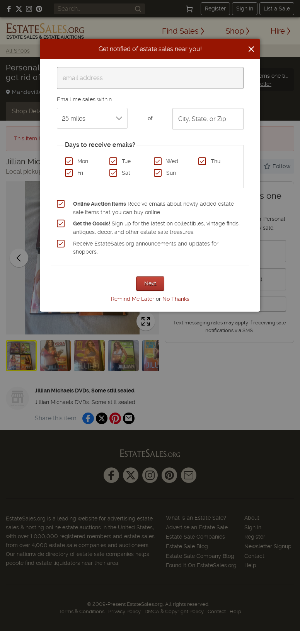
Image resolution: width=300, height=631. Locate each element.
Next (150, 283)
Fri (80, 173)
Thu (215, 161)
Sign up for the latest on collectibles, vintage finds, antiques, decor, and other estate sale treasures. (156, 227)
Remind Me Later (132, 299)
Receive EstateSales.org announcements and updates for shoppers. (145, 247)
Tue (126, 161)
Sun (171, 173)
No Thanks (175, 299)
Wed (172, 161)
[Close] (251, 49)
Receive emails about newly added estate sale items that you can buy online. (153, 208)
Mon (82, 161)
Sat (126, 173)
